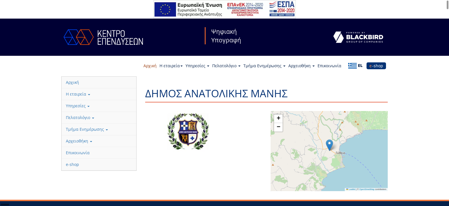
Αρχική (150, 65)
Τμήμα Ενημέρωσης (264, 65)
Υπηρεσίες (197, 65)
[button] (329, 145)
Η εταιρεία (171, 65)
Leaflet (350, 189)
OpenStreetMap (367, 189)
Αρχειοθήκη (301, 65)
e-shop (376, 65)
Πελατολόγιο (226, 65)
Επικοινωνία (329, 65)
